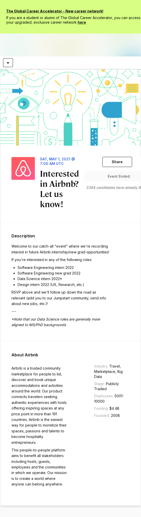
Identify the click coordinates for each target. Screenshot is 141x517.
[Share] (117, 162)
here (82, 22)
